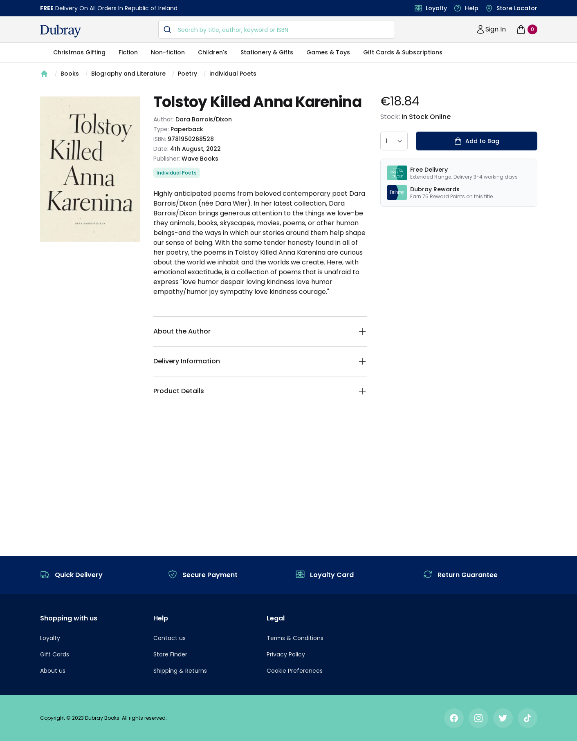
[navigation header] (60, 31)
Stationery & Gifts (266, 52)
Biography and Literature (128, 73)
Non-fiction (168, 52)
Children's (212, 52)
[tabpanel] (90, 169)
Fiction (128, 52)
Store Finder (170, 654)
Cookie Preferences (295, 671)
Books (70, 73)
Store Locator (516, 8)
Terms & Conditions (295, 638)
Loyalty (436, 8)
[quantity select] (394, 141)
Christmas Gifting (79, 52)
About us (52, 671)
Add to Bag (476, 141)
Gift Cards (54, 654)
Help (471, 8)
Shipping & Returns (180, 671)
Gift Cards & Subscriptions (402, 52)
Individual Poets (232, 73)
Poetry (187, 73)
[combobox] (276, 29)
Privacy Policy (286, 654)
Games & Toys (328, 52)
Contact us (169, 638)
